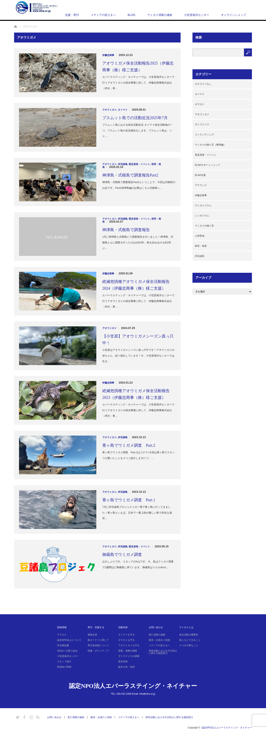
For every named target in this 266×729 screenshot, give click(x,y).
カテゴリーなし (203, 84)
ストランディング (204, 134)
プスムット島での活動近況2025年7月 (135, 118)
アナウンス (201, 185)
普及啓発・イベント (139, 164)
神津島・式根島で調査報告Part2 (130, 175)
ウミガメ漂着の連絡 (159, 14)
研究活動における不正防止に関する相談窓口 (163, 652)
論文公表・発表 (126, 667)
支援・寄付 (72, 14)
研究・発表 (201, 246)
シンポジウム (202, 215)
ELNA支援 (200, 175)
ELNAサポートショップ (207, 165)
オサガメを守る (126, 640)
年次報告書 (63, 645)
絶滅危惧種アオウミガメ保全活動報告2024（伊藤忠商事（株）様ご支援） (136, 284)
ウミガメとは (186, 627)
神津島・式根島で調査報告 (126, 230)
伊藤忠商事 (108, 55)
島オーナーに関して (98, 640)
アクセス (62, 635)
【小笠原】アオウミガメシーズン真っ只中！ (138, 339)
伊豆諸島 (122, 164)
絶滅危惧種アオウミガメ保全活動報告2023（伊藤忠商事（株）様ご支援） (136, 394)
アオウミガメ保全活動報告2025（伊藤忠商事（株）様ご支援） (138, 66)
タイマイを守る (126, 635)
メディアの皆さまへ (103, 14)
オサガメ (199, 104)
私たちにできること (190, 640)
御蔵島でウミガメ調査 (122, 554)
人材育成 (199, 235)
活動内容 (123, 627)
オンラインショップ (233, 14)
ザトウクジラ (202, 124)
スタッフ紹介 (64, 661)
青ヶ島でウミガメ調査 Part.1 (128, 500)
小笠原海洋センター (196, 14)
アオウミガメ (109, 109)
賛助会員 (92, 635)
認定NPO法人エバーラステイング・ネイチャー (133, 686)
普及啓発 (123, 661)
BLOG (131, 14)
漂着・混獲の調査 (127, 651)
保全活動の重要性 (188, 635)
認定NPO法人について (69, 640)
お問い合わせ (156, 627)
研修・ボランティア (98, 651)
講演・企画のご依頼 (159, 640)
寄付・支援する (96, 627)
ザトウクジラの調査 (129, 656)
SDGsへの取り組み (67, 651)
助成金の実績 (64, 667)
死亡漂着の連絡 (157, 635)
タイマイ (122, 109)
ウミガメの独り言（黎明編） (210, 144)
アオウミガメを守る (129, 645)
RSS (37, 716)
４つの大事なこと (188, 645)
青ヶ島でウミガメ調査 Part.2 (128, 445)
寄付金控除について (98, 645)
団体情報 (62, 627)
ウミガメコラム (203, 205)
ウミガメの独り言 (204, 225)
